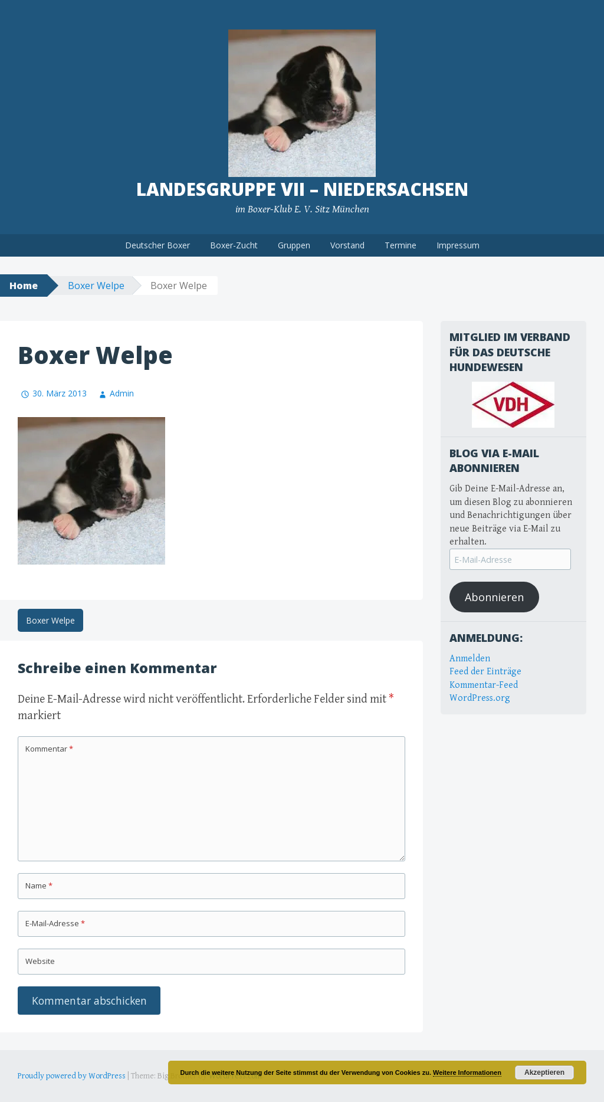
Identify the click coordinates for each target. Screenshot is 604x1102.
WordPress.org (479, 698)
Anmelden (469, 658)
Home (23, 285)
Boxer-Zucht (234, 245)
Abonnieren (494, 597)
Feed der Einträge (485, 671)
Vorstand (347, 245)
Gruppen (294, 245)
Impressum (458, 245)
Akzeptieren (544, 1072)
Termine (400, 245)
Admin (122, 393)
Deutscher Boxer (157, 245)
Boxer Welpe (96, 285)
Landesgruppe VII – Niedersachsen (302, 189)
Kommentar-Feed (483, 685)
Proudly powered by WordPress (72, 1076)
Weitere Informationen (467, 1072)
